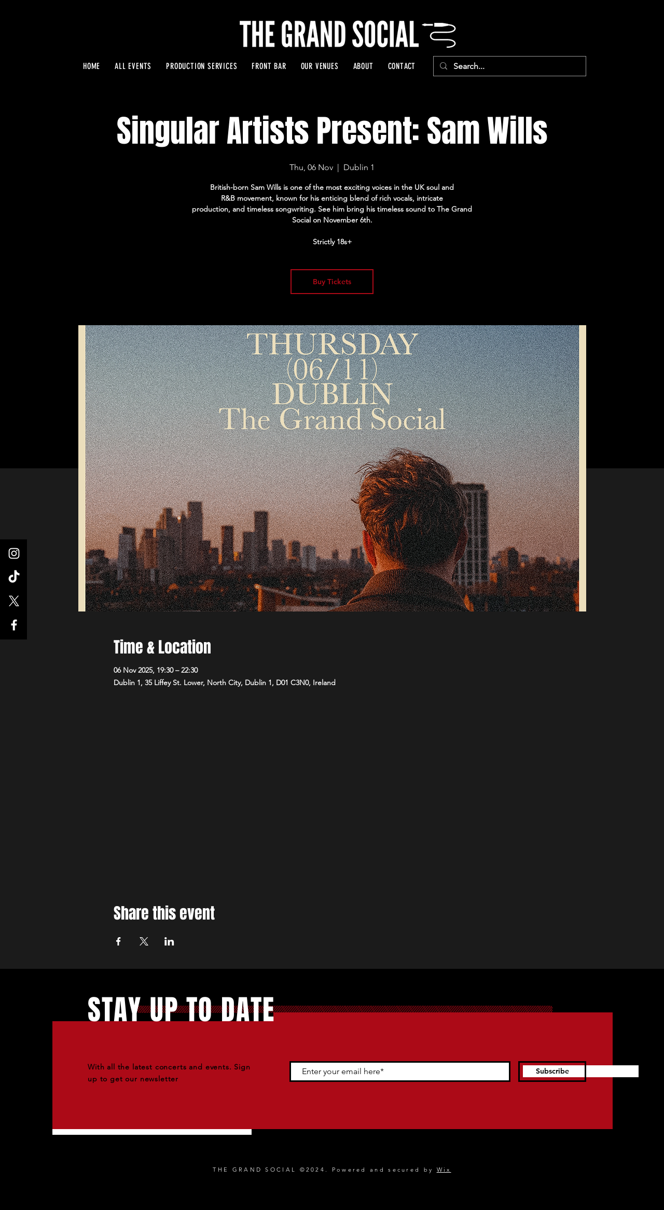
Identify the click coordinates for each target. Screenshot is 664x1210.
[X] (14, 601)
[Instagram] (14, 553)
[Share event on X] (144, 941)
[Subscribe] (552, 1071)
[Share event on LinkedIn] (169, 941)
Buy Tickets (332, 281)
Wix (444, 1169)
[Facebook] (14, 625)
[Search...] (508, 66)
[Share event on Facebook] (118, 941)
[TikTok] (14, 577)
